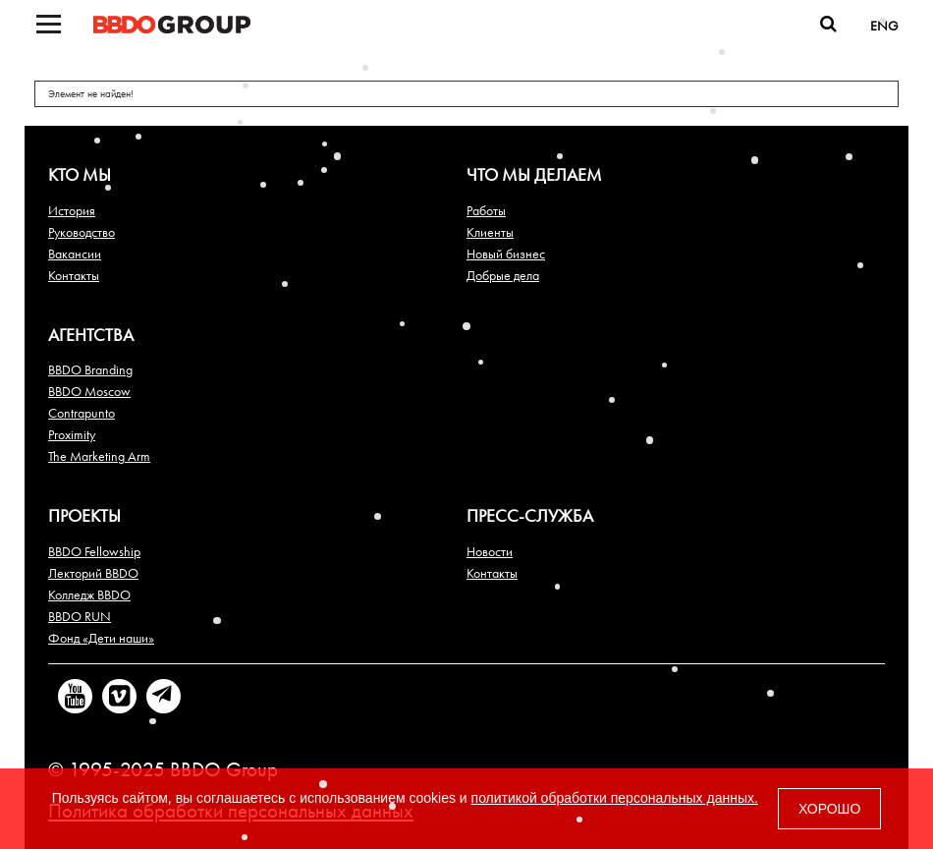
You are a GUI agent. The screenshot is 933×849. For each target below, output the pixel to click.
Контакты (73, 275)
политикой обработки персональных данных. (614, 798)
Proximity (71, 434)
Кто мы (79, 174)
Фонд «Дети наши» (101, 638)
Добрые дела (502, 275)
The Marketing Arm (99, 456)
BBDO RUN (79, 616)
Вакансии (74, 253)
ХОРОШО (829, 809)
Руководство (81, 232)
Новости (489, 551)
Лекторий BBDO (93, 573)
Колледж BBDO (89, 594)
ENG (884, 25)
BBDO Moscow (89, 391)
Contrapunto (81, 413)
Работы (486, 210)
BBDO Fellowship (94, 551)
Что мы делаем (534, 174)
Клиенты (490, 232)
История (71, 210)
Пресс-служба (529, 515)
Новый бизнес (505, 253)
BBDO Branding (90, 369)
